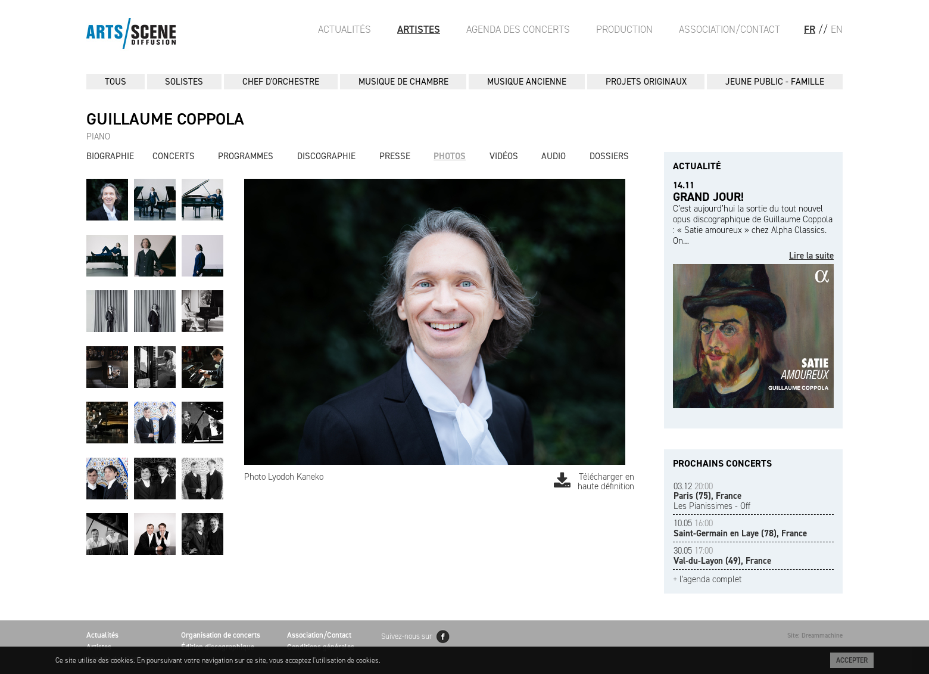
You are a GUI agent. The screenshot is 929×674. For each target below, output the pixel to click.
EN (837, 29)
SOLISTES (184, 82)
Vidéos (504, 156)
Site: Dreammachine (815, 635)
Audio (553, 156)
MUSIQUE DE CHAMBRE (403, 82)
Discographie (326, 156)
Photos (450, 156)
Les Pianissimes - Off (712, 496)
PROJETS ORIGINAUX (646, 82)
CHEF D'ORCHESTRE (280, 82)
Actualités (344, 29)
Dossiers (609, 156)
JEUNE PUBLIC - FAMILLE (774, 82)
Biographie (110, 156)
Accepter (852, 660)
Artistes (418, 29)
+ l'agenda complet (707, 579)
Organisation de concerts (220, 635)
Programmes (245, 156)
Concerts (173, 156)
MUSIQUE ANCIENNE (526, 82)
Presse (394, 156)
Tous (115, 82)
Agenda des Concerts (518, 29)
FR (809, 29)
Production (624, 29)
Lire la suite (811, 256)
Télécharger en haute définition (594, 482)
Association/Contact (729, 29)
